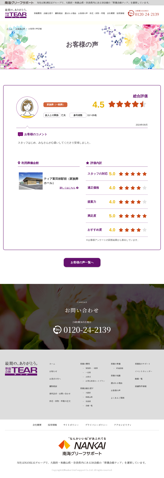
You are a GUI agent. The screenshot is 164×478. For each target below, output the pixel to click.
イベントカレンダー (143, 371)
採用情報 (120, 13)
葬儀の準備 (115, 363)
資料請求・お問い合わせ (59, 393)
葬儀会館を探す (87, 388)
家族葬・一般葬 (92, 368)
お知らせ (53, 371)
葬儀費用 (38, 13)
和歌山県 (89, 397)
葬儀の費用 (85, 363)
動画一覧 (139, 378)
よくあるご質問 (117, 397)
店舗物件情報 (140, 386)
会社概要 (111, 13)
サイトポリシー (71, 424)
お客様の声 (83, 13)
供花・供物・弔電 (97, 13)
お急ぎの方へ (55, 378)
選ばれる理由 (70, 13)
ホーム (9, 28)
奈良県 (88, 401)
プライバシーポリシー (96, 424)
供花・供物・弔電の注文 (59, 401)
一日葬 (88, 372)
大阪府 (88, 392)
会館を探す (48, 13)
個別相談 (59, 13)
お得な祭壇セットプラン (95, 381)
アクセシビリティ (123, 424)
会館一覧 (89, 405)
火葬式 (88, 377)
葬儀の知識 (115, 375)
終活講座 (119, 368)
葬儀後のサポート (142, 363)
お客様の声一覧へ (82, 262)
